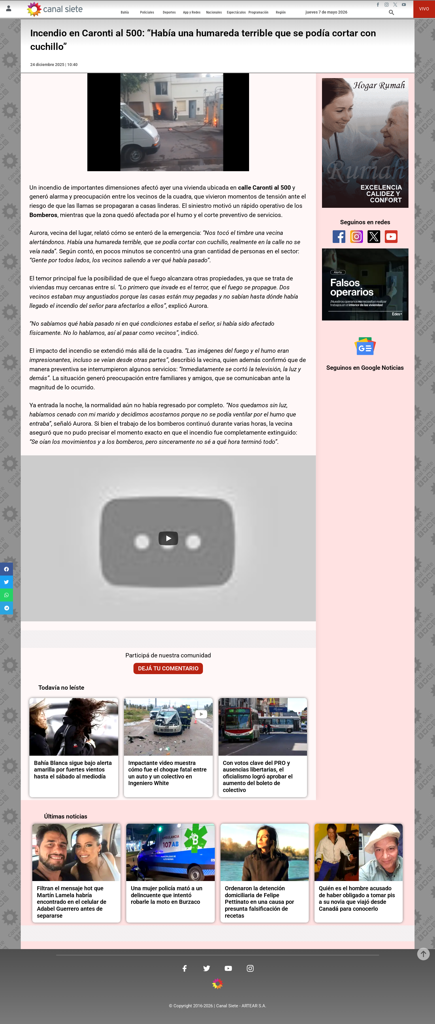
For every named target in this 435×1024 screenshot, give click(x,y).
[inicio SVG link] (217, 984)
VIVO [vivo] (424, 9)
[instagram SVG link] (387, 5)
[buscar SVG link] (391, 13)
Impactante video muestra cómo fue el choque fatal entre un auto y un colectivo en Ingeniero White (167, 773)
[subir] (423, 954)
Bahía (125, 12)
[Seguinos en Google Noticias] (365, 346)
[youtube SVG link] (404, 5)
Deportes (169, 12)
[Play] (168, 538)
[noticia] (73, 727)
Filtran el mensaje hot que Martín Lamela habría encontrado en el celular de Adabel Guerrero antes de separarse (71, 902)
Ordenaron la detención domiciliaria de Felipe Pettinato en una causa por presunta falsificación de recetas (259, 902)
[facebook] (339, 237)
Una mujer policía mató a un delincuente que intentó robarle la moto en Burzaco (166, 895)
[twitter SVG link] (396, 5)
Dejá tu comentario (168, 668)
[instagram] (357, 237)
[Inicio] (54, 9)
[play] (201, 714)
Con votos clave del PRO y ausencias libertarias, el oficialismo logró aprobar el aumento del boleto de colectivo (258, 776)
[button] (6, 569)
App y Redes (191, 12)
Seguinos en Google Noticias (365, 367)
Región (281, 12)
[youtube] (391, 237)
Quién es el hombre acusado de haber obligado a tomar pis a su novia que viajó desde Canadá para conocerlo (357, 898)
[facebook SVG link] (378, 5)
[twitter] (374, 237)
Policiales (147, 12)
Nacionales (214, 12)
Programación (258, 12)
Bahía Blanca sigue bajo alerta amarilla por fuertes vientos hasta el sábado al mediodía (73, 770)
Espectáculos (236, 12)
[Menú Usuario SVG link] (8, 9)
